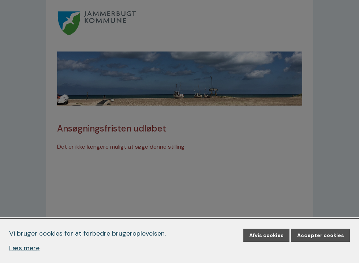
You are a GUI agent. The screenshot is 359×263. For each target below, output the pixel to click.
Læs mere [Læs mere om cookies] (24, 248)
